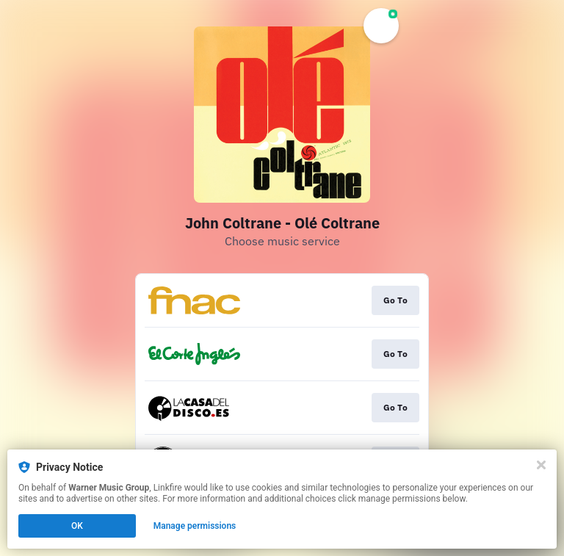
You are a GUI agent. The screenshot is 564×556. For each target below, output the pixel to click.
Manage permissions (194, 526)
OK (77, 526)
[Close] (541, 465)
